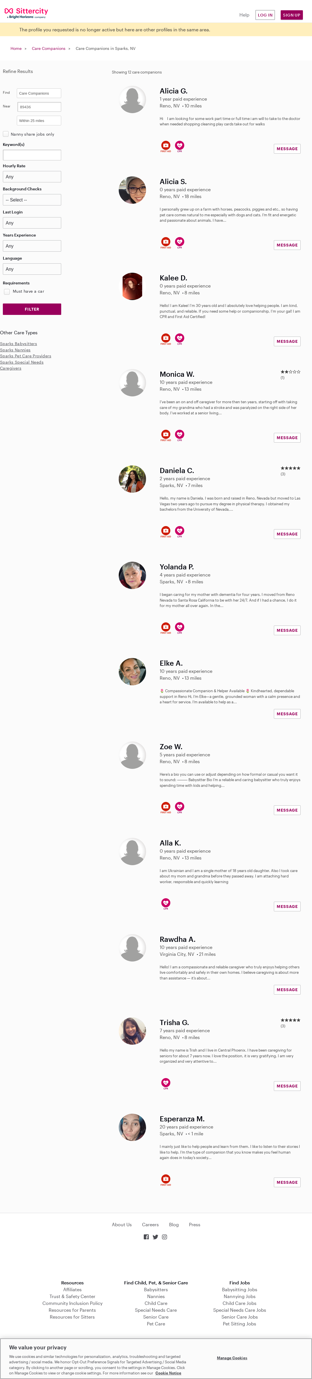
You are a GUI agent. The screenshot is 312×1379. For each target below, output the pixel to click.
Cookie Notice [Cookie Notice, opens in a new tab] (168, 1373)
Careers (150, 1224)
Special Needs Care (156, 1310)
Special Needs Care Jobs (239, 1310)
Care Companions (48, 48)
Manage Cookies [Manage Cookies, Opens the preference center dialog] (232, 1358)
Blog (174, 1224)
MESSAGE (287, 148)
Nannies (156, 1296)
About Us (122, 1224)
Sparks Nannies (15, 349)
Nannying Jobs (240, 1296)
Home (16, 48)
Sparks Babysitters (18, 343)
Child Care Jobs (239, 1303)
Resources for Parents (72, 1310)
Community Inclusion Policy (72, 1303)
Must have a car (28, 291)
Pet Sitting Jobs (239, 1323)
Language (12, 258)
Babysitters (156, 1289)
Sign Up (292, 15)
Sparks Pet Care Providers (25, 355)
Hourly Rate (14, 165)
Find (6, 92)
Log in (265, 15)
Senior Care (156, 1316)
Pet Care (156, 1323)
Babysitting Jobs (239, 1289)
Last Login (13, 211)
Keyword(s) (13, 144)
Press (194, 1224)
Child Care (156, 1303)
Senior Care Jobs (239, 1316)
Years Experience (19, 235)
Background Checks (22, 188)
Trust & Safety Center (72, 1296)
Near (7, 106)
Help (244, 14)
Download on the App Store (156, 1260)
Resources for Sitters (72, 1316)
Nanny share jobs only (32, 134)
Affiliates (72, 1289)
